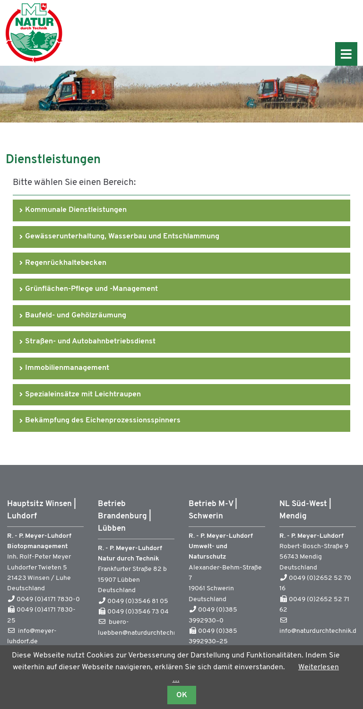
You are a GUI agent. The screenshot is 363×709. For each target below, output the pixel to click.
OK (181, 695)
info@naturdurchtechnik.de (319, 631)
